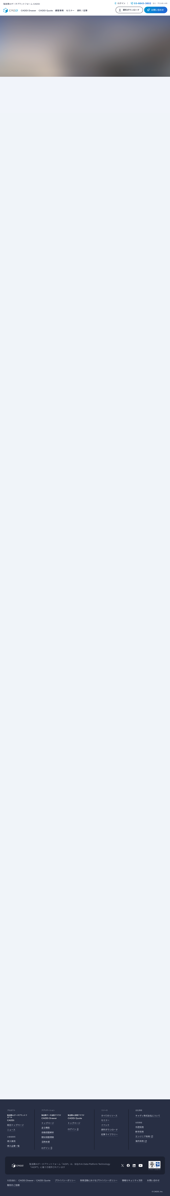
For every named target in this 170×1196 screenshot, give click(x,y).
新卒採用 (139, 1131)
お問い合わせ (153, 1180)
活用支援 (45, 1141)
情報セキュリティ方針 (132, 1180)
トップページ (47, 1123)
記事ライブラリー (109, 1134)
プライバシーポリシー (65, 1180)
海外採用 (141, 1141)
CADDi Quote (46, 10)
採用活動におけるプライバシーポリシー (99, 1180)
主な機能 (45, 1127)
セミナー (70, 10)
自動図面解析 (47, 1132)
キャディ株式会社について (147, 1115)
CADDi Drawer (28, 10)
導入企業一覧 (13, 1145)
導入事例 (11, 1141)
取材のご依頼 (13, 1185)
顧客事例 (59, 10)
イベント (105, 1125)
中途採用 (139, 1127)
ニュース (11, 1129)
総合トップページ (15, 1125)
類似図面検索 (47, 1137)
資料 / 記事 (82, 10)
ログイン (119, 3)
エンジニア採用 (144, 1136)
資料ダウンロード (109, 1129)
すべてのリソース (109, 1115)
